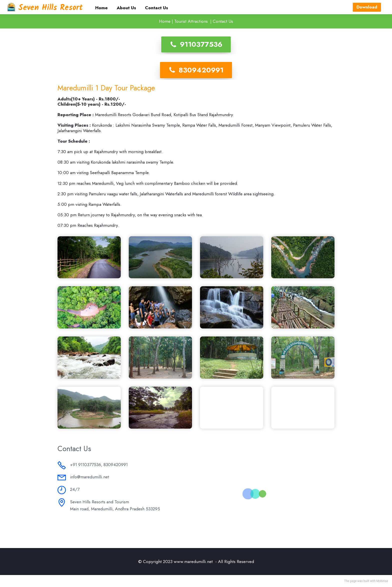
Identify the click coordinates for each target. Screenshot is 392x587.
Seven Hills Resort (50, 7)
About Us (126, 7)
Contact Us (156, 7)
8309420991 (196, 70)
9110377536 (196, 44)
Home (101, 7)
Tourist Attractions (191, 21)
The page (350, 581)
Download (366, 7)
